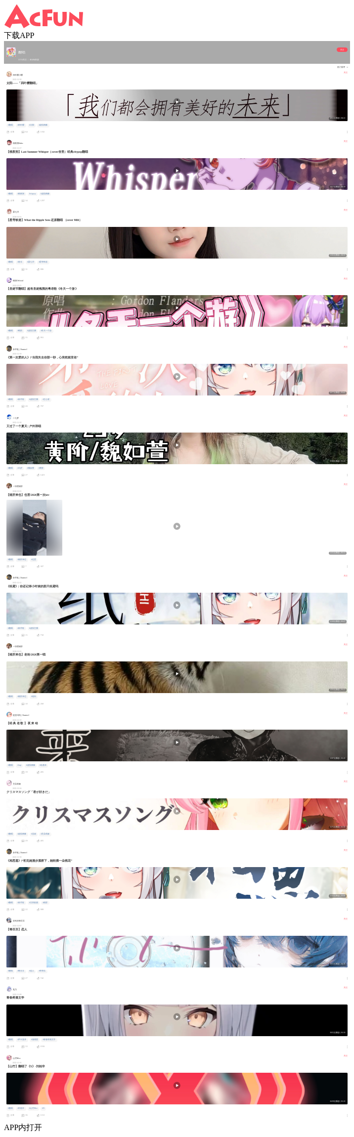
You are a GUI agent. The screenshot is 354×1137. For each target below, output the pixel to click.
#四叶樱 (20, 125)
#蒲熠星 (34, 1040)
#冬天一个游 (46, 331)
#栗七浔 (30, 262)
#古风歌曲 (33, 903)
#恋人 (31, 971)
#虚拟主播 (31, 331)
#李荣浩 (42, 971)
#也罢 (33, 560)
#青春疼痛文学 (49, 1040)
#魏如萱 (30, 468)
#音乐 (19, 262)
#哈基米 (43, 765)
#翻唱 (10, 125)
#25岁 (19, 468)
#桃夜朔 (20, 194)
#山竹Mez (33, 1108)
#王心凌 (46, 399)
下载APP (19, 35)
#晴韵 (19, 331)
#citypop (32, 194)
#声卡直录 (21, 1040)
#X (43, 1108)
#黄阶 (41, 468)
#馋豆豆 (20, 971)
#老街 (33, 697)
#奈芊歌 (20, 399)
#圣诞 (33, 834)
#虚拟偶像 (43, 125)
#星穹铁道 (43, 262)
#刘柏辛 (20, 1108)
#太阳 (31, 125)
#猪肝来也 (21, 560)
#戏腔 (45, 903)
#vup (19, 765)
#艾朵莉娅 (45, 834)
